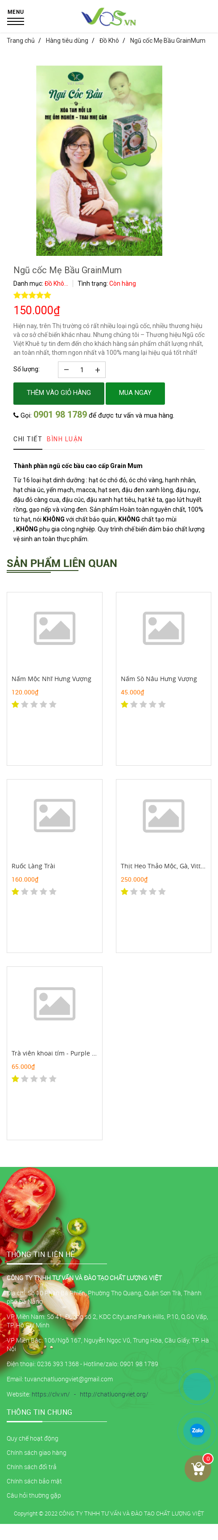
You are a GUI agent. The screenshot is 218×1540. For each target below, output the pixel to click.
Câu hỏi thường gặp (34, 1495)
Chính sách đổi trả (32, 1466)
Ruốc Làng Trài (33, 866)
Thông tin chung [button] (40, 1412)
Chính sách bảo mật (34, 1481)
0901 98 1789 (60, 414)
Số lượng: (26, 369)
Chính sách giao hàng (36, 1452)
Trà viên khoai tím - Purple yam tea (63, 1053)
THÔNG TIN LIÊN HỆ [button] (41, 1254)
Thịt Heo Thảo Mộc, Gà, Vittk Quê (169, 866)
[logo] (109, 24)
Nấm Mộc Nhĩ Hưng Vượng (51, 678)
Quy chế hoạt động (32, 1438)
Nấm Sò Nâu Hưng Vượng (159, 678)
